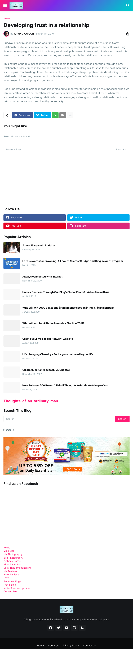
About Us (53, 645)
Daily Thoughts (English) (17, 567)
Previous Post (13, 149)
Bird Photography (13, 557)
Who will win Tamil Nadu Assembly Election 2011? (53, 323)
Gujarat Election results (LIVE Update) (46, 369)
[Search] (128, 5)
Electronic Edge (12, 581)
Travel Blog (9, 584)
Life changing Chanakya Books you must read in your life (57, 354)
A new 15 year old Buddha (38, 245)
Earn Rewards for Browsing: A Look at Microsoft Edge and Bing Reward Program (72, 261)
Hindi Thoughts (12, 564)
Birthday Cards (11, 560)
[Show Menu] (5, 5)
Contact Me (10, 591)
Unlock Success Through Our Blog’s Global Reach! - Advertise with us (65, 292)
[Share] (127, 34)
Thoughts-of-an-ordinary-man (30, 401)
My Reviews (10, 571)
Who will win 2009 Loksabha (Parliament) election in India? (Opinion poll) (68, 307)
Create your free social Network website (47, 338)
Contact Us (89, 645)
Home (6, 18)
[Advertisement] (29, 178)
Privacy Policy (71, 645)
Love (6, 577)
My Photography (12, 554)
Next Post (121, 149)
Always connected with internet (42, 276)
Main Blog (9, 550)
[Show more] (70, 115)
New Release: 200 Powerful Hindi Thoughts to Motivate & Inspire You (65, 385)
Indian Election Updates (16, 588)
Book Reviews (11, 574)
